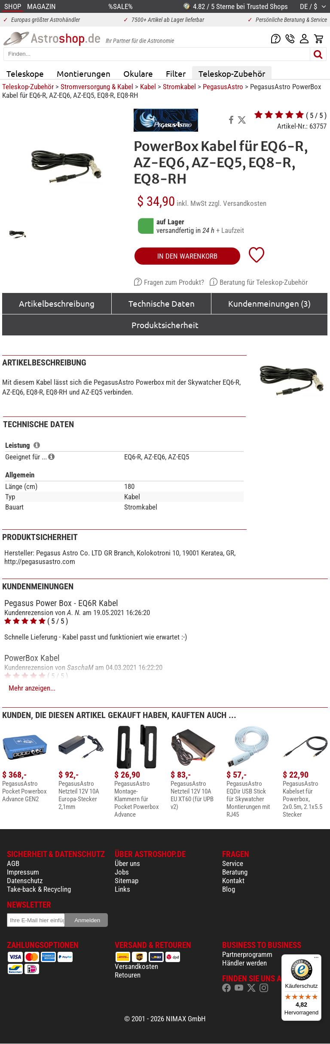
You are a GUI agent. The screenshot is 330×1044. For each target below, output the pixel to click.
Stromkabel (179, 86)
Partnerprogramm (247, 954)
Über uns (127, 863)
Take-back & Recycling (39, 889)
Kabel (148, 86)
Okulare (138, 73)
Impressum (23, 872)
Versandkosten (136, 966)
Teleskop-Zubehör (232, 73)
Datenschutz (25, 880)
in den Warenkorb (187, 256)
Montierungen (83, 73)
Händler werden (244, 963)
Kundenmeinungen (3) (269, 303)
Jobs (122, 872)
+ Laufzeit (230, 230)
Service (232, 863)
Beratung (235, 872)
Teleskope (25, 73)
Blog (228, 889)
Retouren (128, 975)
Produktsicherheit (165, 325)
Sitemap (126, 880)
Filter (176, 73)
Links (122, 889)
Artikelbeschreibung (57, 303)
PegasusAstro (223, 86)
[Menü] (316, 959)
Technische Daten (161, 303)
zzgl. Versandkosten (237, 203)
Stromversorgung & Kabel (97, 86)
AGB (13, 863)
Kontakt (233, 880)
